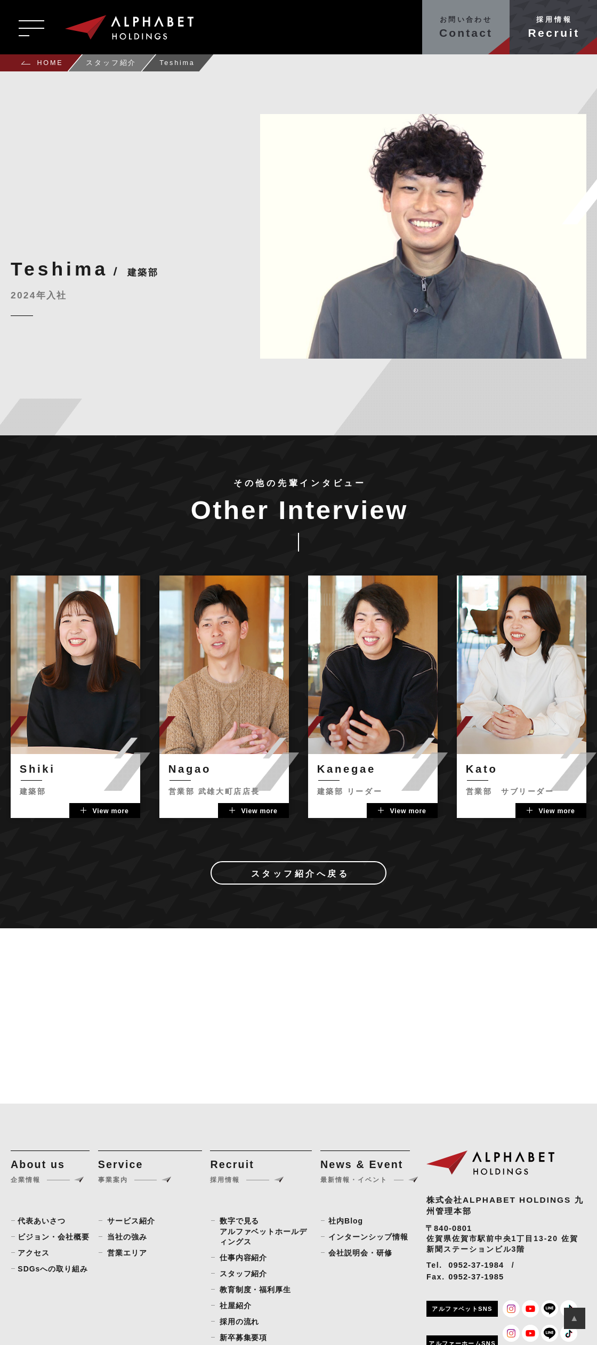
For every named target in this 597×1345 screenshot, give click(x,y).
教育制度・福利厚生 (256, 1289)
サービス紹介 (131, 1221)
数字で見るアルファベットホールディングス (264, 1231)
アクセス (34, 1253)
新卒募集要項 (244, 1337)
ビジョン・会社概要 (54, 1237)
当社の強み (127, 1237)
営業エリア (127, 1253)
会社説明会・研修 (360, 1253)
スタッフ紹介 (244, 1273)
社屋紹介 (236, 1305)
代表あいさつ (42, 1221)
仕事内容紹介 (244, 1257)
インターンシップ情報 (368, 1237)
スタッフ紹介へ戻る (300, 873)
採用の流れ (240, 1321)
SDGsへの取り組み (53, 1269)
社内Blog (345, 1221)
